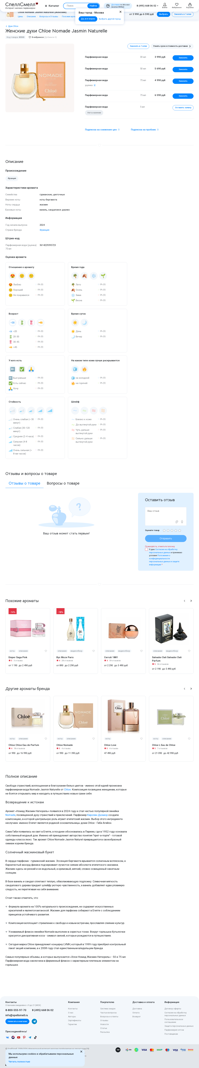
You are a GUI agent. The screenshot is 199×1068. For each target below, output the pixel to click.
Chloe (67, 789)
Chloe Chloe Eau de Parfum (24, 745)
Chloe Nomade (64, 745)
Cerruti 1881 (111, 657)
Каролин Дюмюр (97, 814)
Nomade (10, 814)
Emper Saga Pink (18, 657)
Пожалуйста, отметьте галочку (160, 546)
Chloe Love (110, 745)
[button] (184, 600)
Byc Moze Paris (65, 657)
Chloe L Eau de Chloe (163, 745)
